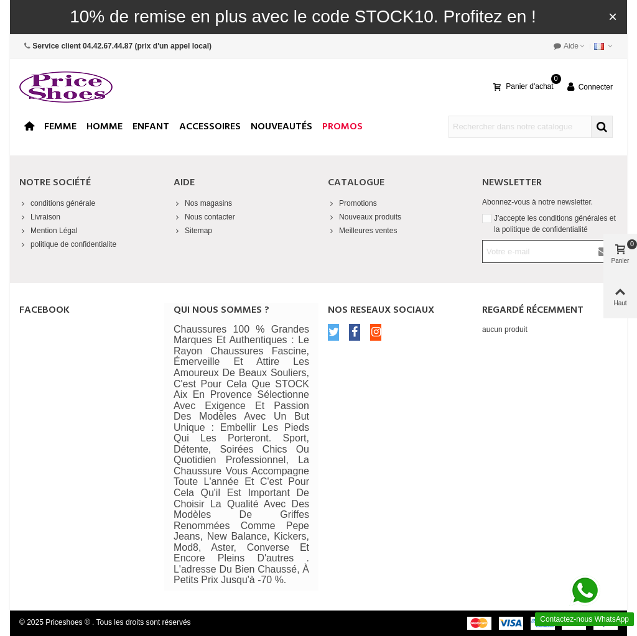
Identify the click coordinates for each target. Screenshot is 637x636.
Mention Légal (48, 230)
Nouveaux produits (364, 217)
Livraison (39, 217)
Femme (60, 127)
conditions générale (57, 203)
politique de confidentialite (67, 244)
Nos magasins (203, 203)
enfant (151, 127)
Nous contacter (204, 217)
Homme (104, 127)
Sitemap (193, 230)
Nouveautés (281, 127)
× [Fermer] (612, 16)
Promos (342, 127)
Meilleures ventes (362, 230)
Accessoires (210, 127)
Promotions (352, 203)
